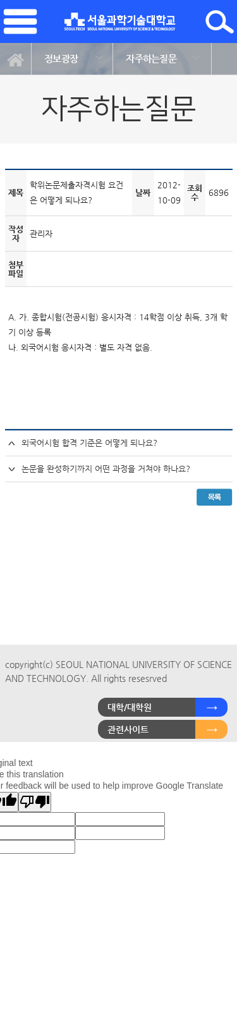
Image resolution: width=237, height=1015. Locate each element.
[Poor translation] (34, 802)
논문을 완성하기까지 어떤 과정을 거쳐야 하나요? (105, 468)
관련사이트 (128, 729)
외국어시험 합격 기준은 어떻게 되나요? (89, 442)
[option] (72, 59)
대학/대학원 (129, 707)
